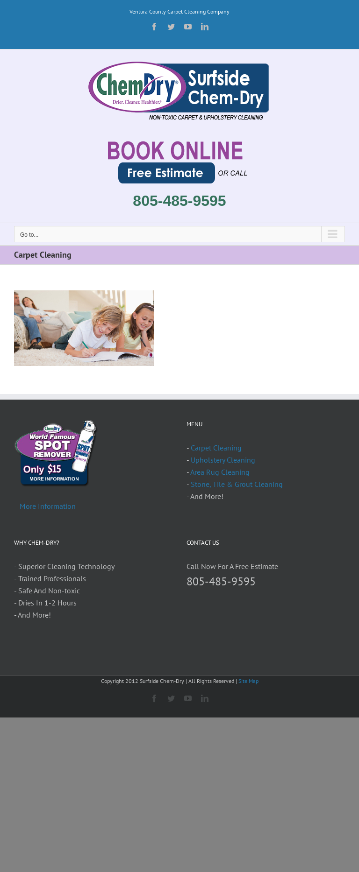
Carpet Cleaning (216, 447)
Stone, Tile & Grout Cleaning (237, 484)
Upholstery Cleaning (223, 459)
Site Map (248, 680)
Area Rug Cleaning (220, 472)
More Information (48, 506)
